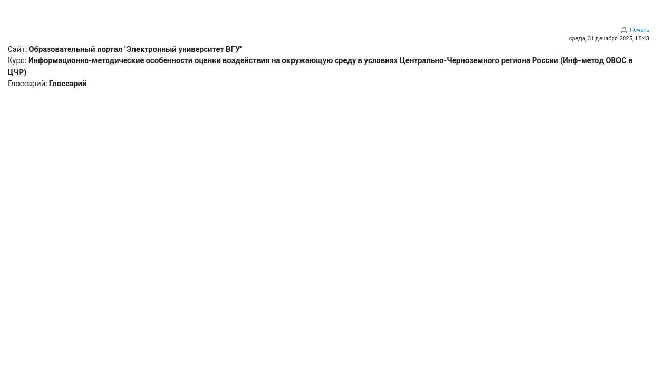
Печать (639, 30)
